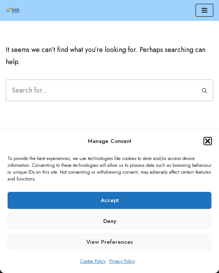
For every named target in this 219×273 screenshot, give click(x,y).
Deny (109, 221)
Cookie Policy (93, 261)
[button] (207, 141)
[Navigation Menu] (204, 10)
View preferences (109, 242)
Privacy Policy (122, 261)
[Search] (101, 90)
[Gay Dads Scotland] (13, 10)
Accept (110, 200)
